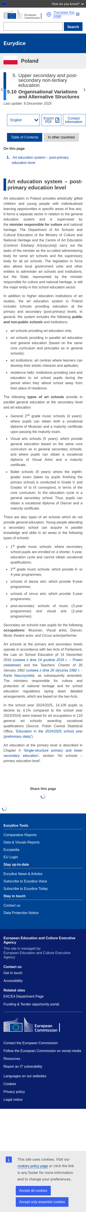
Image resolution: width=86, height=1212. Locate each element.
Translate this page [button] (64, 14)
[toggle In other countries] (61, 137)
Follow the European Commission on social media (42, 1051)
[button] (78, 14)
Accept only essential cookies (42, 1202)
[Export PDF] (51, 120)
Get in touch (13, 973)
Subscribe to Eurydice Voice (25, 881)
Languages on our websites (25, 1076)
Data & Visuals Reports (22, 842)
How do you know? (68, 4)
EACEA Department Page (24, 996)
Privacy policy (14, 1092)
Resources (12, 1058)
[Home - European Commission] (25, 14)
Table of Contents (24, 137)
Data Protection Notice (21, 913)
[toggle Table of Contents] (24, 137)
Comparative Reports (20, 835)
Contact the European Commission (31, 1043)
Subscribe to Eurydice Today (26, 888)
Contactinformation (73, 120)
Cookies (10, 1084)
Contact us (12, 905)
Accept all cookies (33, 1190)
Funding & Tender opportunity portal (31, 1004)
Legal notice (13, 1099)
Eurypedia (11, 850)
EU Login (11, 857)
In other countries (61, 137)
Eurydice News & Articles (23, 874)
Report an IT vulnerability (23, 1066)
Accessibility (13, 981)
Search (73, 27)
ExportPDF (49, 120)
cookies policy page (33, 1166)
